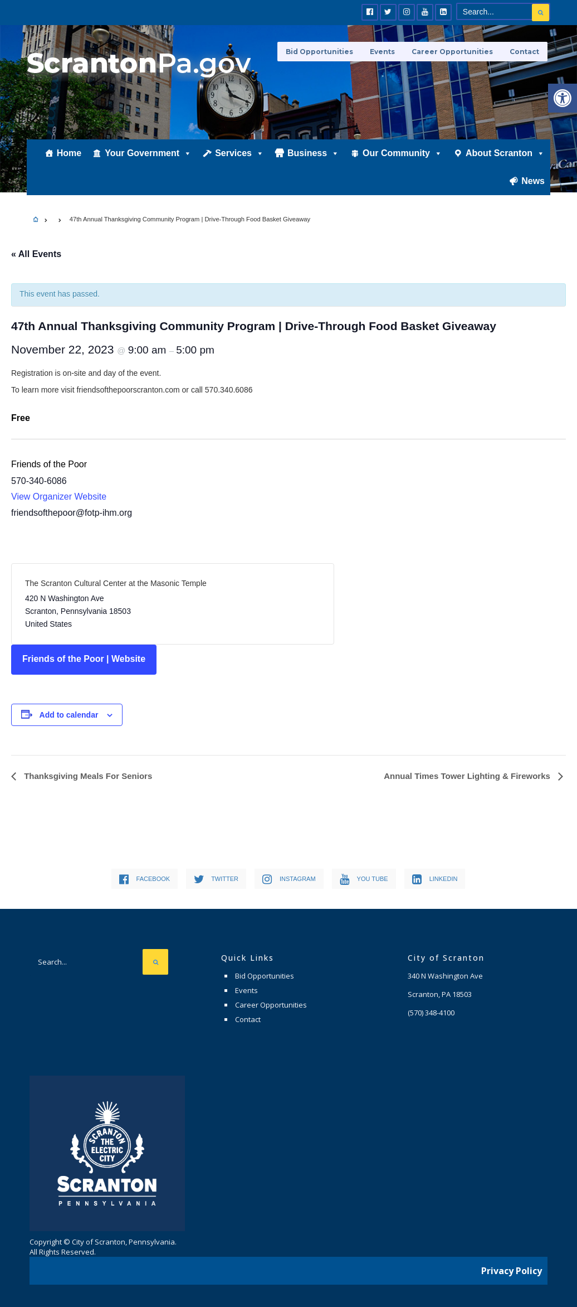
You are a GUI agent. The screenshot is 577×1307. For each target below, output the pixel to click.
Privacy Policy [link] (511, 1271)
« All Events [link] (36, 254)
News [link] (533, 182)
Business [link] (313, 154)
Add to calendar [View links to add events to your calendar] (69, 714)
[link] (562, 98)
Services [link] (239, 154)
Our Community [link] (402, 154)
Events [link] (382, 51)
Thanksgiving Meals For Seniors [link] (87, 776)
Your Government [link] (148, 154)
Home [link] (69, 154)
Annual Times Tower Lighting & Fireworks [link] (468, 776)
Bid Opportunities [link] (319, 51)
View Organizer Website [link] (58, 496)
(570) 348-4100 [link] (431, 1013)
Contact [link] (524, 51)
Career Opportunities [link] (452, 51)
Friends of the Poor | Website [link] (83, 659)
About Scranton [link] (505, 154)
